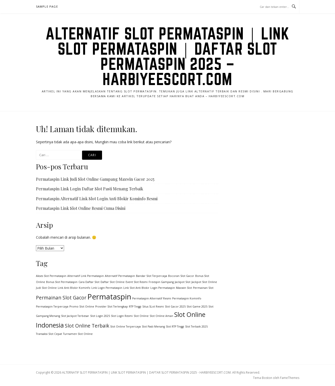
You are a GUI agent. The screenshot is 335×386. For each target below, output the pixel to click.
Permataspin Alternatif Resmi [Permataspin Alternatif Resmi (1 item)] (151, 298)
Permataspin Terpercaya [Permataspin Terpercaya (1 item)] (52, 306)
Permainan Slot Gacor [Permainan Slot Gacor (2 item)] (61, 297)
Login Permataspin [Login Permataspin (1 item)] (162, 288)
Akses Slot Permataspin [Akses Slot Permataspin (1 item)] (51, 276)
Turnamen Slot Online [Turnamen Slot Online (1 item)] (78, 334)
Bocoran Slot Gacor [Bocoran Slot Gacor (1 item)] (181, 276)
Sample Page (47, 6)
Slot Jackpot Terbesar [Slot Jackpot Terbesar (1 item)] (75, 316)
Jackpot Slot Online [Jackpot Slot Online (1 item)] (204, 282)
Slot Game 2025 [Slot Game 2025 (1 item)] (197, 306)
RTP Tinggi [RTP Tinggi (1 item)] (135, 306)
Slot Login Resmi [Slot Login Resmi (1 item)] (122, 316)
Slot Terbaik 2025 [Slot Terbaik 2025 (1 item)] (196, 326)
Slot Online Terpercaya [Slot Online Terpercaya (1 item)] (125, 326)
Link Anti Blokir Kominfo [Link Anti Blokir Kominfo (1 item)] (74, 288)
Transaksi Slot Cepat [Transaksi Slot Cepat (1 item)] (49, 334)
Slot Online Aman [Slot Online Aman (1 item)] (161, 316)
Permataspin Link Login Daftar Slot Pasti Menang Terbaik (89, 188)
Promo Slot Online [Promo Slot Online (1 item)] (81, 306)
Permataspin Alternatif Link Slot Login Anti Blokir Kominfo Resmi (96, 198)
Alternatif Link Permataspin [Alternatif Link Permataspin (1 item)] (85, 276)
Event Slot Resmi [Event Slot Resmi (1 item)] (137, 282)
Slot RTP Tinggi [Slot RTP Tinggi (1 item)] (175, 326)
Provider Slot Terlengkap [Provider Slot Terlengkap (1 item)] (111, 306)
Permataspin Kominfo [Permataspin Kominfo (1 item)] (186, 298)
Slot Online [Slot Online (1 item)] (141, 316)
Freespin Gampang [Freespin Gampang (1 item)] (161, 282)
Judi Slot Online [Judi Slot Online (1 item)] (46, 288)
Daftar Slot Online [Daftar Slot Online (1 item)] (113, 282)
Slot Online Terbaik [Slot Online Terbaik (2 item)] (87, 325)
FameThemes (289, 378)
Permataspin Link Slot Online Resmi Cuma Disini (80, 208)
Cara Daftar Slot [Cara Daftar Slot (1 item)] (89, 282)
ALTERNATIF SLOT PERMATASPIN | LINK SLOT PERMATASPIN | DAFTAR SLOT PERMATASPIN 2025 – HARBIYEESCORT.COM (167, 56)
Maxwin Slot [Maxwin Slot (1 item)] (184, 288)
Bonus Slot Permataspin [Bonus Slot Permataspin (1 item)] (61, 282)
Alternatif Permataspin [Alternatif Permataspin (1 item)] (120, 276)
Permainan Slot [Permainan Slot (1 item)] (203, 288)
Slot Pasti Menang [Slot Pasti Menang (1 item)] (153, 326)
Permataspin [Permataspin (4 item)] (109, 297)
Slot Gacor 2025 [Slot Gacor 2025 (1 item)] (175, 306)
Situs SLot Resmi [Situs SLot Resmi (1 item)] (153, 306)
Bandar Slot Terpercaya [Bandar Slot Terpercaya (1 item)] (151, 276)
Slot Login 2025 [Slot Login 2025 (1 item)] (100, 316)
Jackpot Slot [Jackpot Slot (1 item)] (182, 282)
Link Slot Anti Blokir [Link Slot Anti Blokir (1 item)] (136, 288)
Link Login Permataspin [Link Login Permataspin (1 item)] (106, 288)
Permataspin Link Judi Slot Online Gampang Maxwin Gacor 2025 (95, 179)
